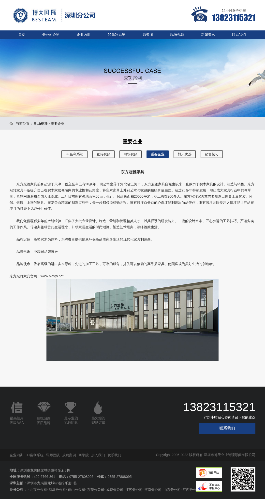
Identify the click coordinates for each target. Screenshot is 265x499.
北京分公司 (38, 490)
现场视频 (177, 35)
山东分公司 (172, 490)
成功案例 (69, 455)
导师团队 (53, 455)
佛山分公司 (76, 490)
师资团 (148, 35)
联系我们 (239, 35)
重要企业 (157, 154)
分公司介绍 (50, 35)
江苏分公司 (134, 490)
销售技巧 (212, 154)
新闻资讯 (208, 35)
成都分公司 (114, 490)
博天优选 (184, 154)
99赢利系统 (116, 35)
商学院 (83, 455)
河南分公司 (153, 490)
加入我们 (98, 455)
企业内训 (83, 35)
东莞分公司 (95, 490)
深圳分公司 (57, 490)
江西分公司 (191, 490)
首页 (21, 35)
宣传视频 (103, 154)
